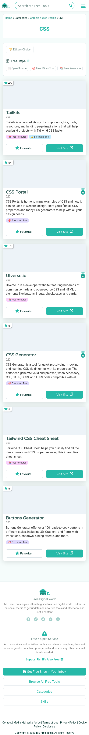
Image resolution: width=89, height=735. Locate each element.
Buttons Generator (25, 518)
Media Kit (19, 722)
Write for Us (34, 722)
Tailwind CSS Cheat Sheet (32, 438)
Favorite (23, 148)
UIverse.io (16, 275)
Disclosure (49, 726)
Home (8, 17)
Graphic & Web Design (43, 17)
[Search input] (42, 5)
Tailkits (13, 112)
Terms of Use (50, 722)
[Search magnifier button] (70, 5)
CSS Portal (17, 192)
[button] (83, 6)
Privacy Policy (68, 722)
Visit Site (64, 148)
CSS (8, 116)
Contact (7, 722)
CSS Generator (21, 355)
